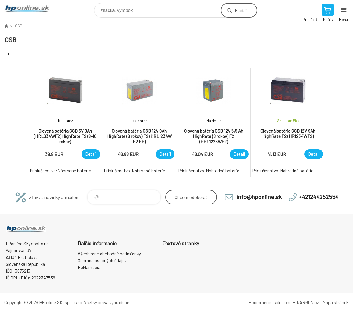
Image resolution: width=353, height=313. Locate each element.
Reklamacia (89, 267)
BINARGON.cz (305, 302)
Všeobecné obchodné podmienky (109, 253)
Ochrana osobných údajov (102, 260)
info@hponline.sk (259, 196)
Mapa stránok (335, 302)
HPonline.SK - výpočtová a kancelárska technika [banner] (30, 9)
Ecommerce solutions (270, 302)
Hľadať (241, 10)
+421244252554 (318, 196)
